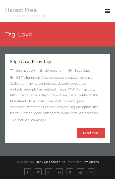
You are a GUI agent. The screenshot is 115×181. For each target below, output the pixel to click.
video (38, 113)
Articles (47, 77)
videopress (51, 113)
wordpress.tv (88, 113)
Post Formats (64, 101)
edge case (78, 83)
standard (33, 107)
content (44, 83)
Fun (79, 89)
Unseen (26, 113)
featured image (54, 89)
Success (47, 107)
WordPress (69, 113)
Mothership (90, 95)
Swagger (61, 107)
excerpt (29, 89)
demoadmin (54, 70)
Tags (73, 107)
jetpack (35, 95)
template (85, 107)
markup (75, 95)
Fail (39, 89)
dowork (63, 83)
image (23, 95)
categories (76, 77)
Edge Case (82, 70)
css (53, 83)
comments (29, 83)
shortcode (17, 107)
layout (46, 95)
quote (80, 101)
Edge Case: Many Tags (31, 61)
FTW (71, 89)
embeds (16, 89)
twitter (14, 113)
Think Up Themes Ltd (50, 162)
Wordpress (91, 162)
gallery (89, 89)
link (56, 95)
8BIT (19, 77)
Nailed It (33, 101)
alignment (32, 77)
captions (60, 77)
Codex (14, 83)
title (96, 107)
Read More (91, 133)
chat (88, 77)
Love (63, 95)
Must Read (18, 101)
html (13, 95)
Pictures (47, 101)
